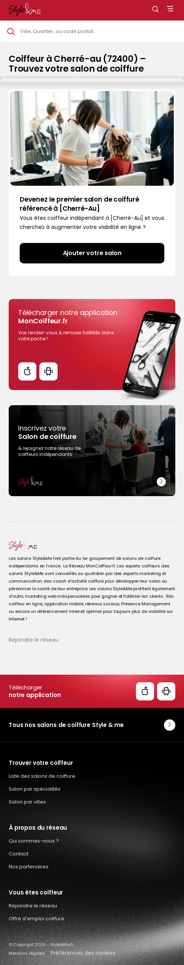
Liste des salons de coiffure (42, 776)
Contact (18, 853)
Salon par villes (27, 801)
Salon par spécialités (35, 789)
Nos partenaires (28, 866)
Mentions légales (27, 953)
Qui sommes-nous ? (34, 840)
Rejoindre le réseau (34, 640)
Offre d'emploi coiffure (36, 918)
